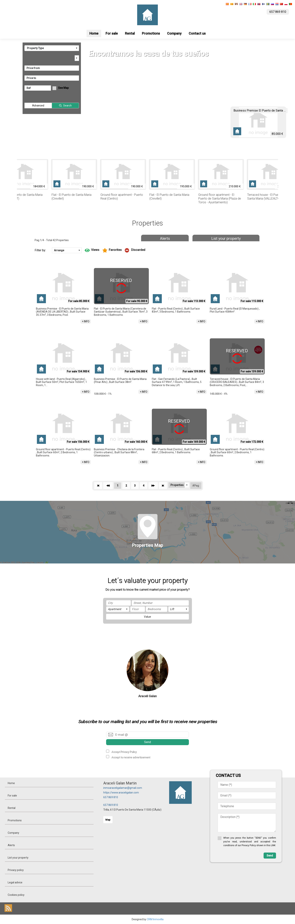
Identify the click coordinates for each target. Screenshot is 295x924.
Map (107, 819)
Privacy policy (16, 870)
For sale (112, 33)
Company (174, 33)
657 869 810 (110, 797)
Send (147, 742)
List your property (226, 238)
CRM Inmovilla (155, 919)
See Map (63, 87)
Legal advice (15, 882)
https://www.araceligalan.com (121, 792)
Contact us (197, 33)
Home (93, 33)
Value (147, 616)
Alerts (165, 238)
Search (67, 105)
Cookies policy (16, 894)
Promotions (151, 33)
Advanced (38, 105)
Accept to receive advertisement (130, 757)
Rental (130, 33)
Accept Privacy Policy (124, 751)
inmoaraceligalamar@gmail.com (122, 787)
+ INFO (85, 321)
